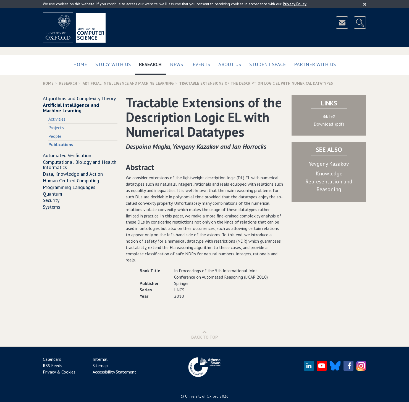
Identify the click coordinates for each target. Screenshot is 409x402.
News (176, 64)
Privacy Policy (294, 3)
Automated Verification (67, 155)
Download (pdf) (329, 124)
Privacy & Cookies (59, 372)
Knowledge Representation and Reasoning (328, 181)
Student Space (267, 64)
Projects (56, 127)
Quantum (52, 194)
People (54, 136)
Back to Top (204, 335)
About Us (229, 64)
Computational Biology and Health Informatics (79, 165)
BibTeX (329, 116)
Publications (60, 144)
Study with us (113, 64)
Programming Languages (69, 187)
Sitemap (100, 365)
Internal (100, 359)
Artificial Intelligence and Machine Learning (128, 83)
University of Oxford (202, 396)
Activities (56, 119)
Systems (51, 207)
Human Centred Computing (71, 180)
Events (201, 64)
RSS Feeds (52, 365)
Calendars (52, 359)
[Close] (364, 4)
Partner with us (315, 64)
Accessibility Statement (114, 372)
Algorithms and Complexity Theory (79, 98)
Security (51, 200)
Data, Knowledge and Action (73, 174)
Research (152, 63)
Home (80, 64)
